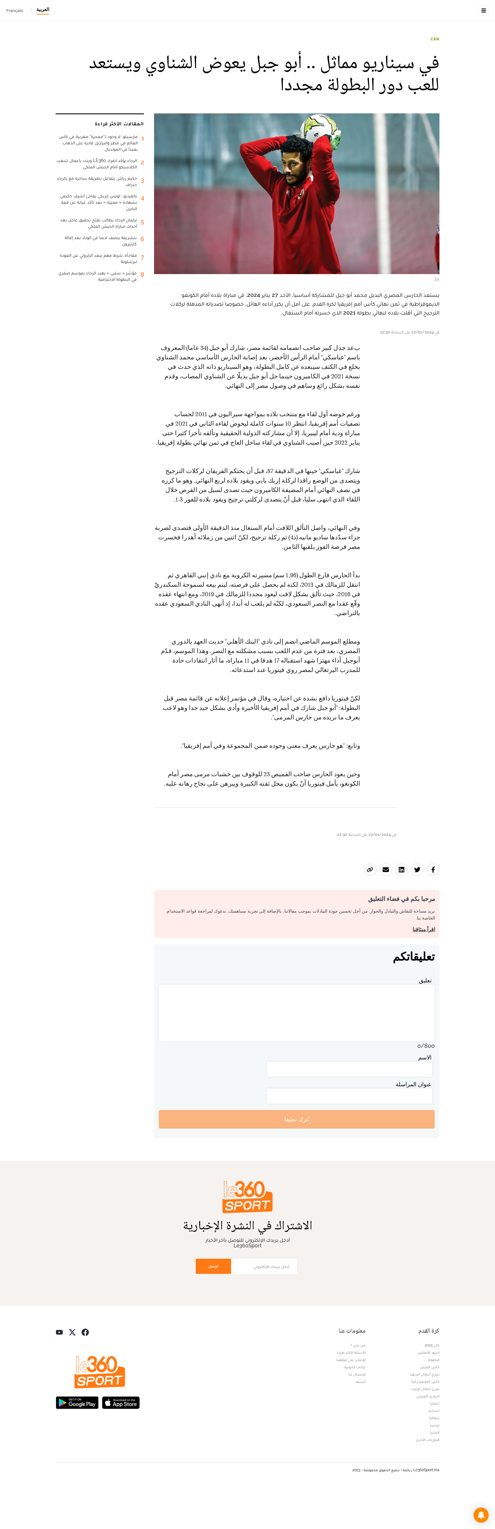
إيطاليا (434, 1457)
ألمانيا (434, 1472)
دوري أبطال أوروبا (425, 1428)
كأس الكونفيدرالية (425, 1421)
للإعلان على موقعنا (351, 1399)
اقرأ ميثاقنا (424, 969)
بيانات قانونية (355, 1407)
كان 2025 (432, 1385)
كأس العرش (429, 1407)
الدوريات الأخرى (427, 1479)
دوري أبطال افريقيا (424, 1414)
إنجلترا (434, 1443)
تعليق (425, 1020)
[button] (481, 1515)
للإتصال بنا (357, 1414)
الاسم (425, 1097)
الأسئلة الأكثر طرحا (351, 1392)
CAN (435, 79)
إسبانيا (433, 1450)
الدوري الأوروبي (427, 1436)
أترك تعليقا (296, 1159)
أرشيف (360, 1421)
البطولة (433, 1399)
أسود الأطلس (428, 1392)
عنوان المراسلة (414, 1124)
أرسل (213, 1306)
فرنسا (434, 1465)
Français (14, 10)
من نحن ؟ (358, 1385)
